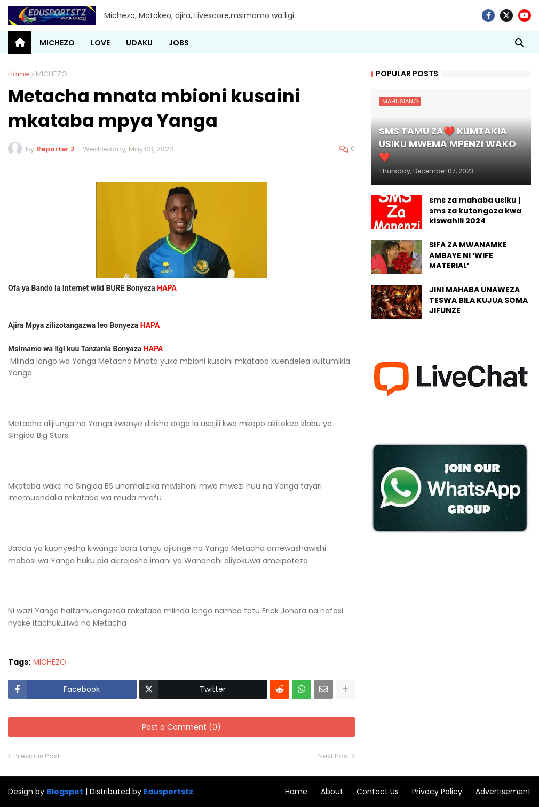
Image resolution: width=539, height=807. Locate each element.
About (332, 791)
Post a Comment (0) (181, 727)
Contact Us (377, 791)
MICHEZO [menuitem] (57, 42)
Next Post (334, 756)
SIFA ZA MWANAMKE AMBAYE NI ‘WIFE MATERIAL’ (468, 255)
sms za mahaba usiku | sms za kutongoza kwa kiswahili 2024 (475, 210)
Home (18, 74)
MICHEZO (51, 74)
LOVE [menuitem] (100, 42)
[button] (519, 42)
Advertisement (503, 791)
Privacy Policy (437, 791)
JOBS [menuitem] (179, 42)
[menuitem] (19, 42)
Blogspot (64, 792)
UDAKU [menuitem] (139, 42)
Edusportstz (168, 791)
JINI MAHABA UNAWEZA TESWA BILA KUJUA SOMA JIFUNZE (478, 300)
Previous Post (36, 756)
